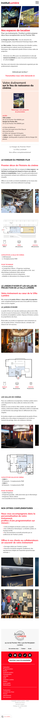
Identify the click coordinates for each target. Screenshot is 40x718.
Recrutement (7, 697)
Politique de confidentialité (20, 706)
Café (4, 678)
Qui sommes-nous (14, 648)
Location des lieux (8, 692)
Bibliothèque (7, 685)
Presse (5, 693)
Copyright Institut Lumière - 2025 (20, 701)
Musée (5, 670)
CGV (20, 707)
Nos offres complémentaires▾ (20, 152)
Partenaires (6, 690)
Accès (29, 648)
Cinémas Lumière (8, 679)
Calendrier (6, 667)
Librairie (5, 676)
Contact (23, 648)
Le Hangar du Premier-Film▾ (20, 147)
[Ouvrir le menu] (37, 3)
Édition (5, 681)
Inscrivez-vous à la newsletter (20, 660)
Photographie (7, 674)
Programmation (8, 669)
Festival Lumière (8, 672)
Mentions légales (20, 704)
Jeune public (7, 683)
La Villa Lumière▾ (20, 149)
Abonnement (7, 695)
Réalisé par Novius (20, 702)
